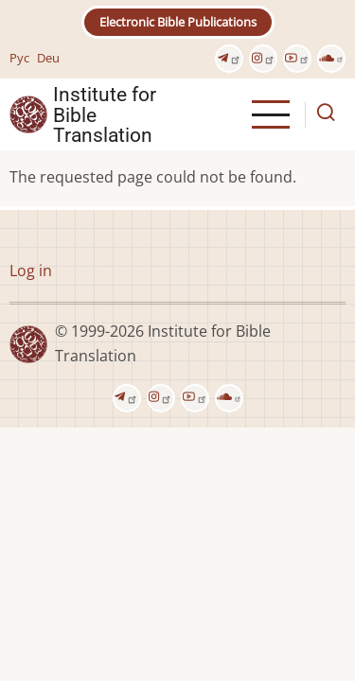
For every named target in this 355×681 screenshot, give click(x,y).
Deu (48, 57)
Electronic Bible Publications (178, 21)
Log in (30, 270)
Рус (19, 57)
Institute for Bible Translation (104, 114)
